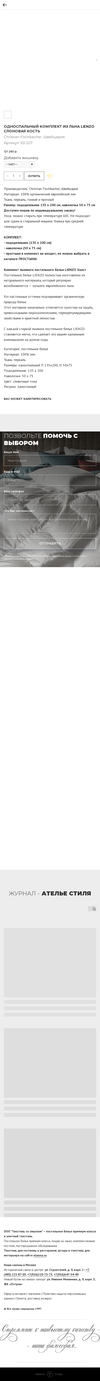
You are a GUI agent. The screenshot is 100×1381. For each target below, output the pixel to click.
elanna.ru (40, 1255)
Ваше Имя (11, 452)
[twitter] (93, 1309)
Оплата (21, 1298)
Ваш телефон (14, 491)
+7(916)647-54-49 (66, 1274)
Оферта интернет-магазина (22, 1294)
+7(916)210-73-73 (39, 1274)
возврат (46, 1298)
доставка (33, 1298)
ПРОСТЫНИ (28, 259)
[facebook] (86, 1309)
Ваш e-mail (12, 471)
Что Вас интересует (19, 511)
